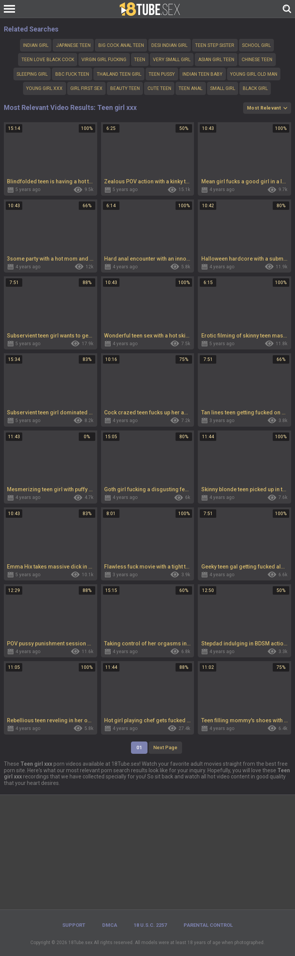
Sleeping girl (32, 74)
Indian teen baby (202, 74)
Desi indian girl (169, 45)
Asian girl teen (216, 59)
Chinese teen (257, 59)
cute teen (159, 88)
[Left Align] (11, 9)
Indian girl (35, 45)
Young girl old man (253, 74)
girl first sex (86, 88)
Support (73, 925)
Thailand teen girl (119, 74)
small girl (222, 88)
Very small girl (172, 59)
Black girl (255, 88)
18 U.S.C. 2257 (150, 925)
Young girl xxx (44, 88)
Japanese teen (73, 45)
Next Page (165, 747)
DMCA (109, 925)
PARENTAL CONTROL (208, 925)
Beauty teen (125, 88)
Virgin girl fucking (103, 59)
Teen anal (190, 88)
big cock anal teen (121, 45)
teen (139, 59)
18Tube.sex (80, 942)
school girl (256, 45)
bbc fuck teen (72, 74)
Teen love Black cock (48, 59)
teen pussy (162, 74)
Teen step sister (214, 45)
